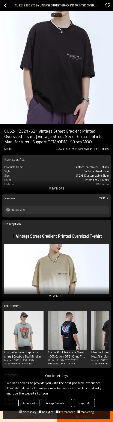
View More (56, 188)
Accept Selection (56, 403)
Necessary (27, 412)
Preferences (65, 412)
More (102, 198)
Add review (18, 210)
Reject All (84, 403)
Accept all (29, 403)
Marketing (85, 412)
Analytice (46, 412)
